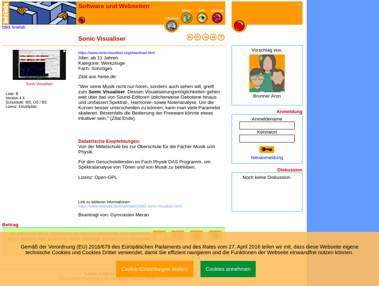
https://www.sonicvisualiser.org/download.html (116, 53)
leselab (18, 27)
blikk (6, 27)
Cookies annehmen (228, 269)
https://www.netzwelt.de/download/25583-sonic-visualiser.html (129, 206)
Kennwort (267, 132)
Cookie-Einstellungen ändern (154, 269)
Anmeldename (267, 119)
